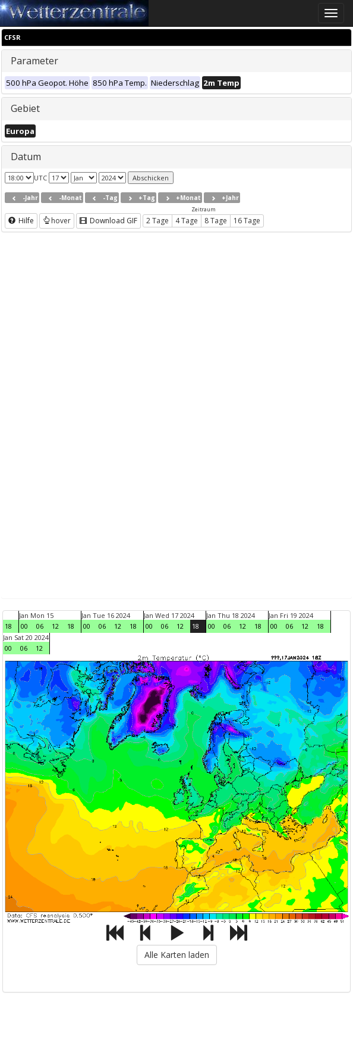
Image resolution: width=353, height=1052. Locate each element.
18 (8, 626)
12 (55, 626)
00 (24, 626)
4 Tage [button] (186, 221)
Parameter (34, 60)
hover (57, 220)
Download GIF (108, 220)
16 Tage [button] (247, 221)
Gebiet (25, 108)
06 (39, 626)
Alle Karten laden (176, 954)
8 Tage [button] (215, 221)
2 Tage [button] (157, 221)
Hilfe (21, 220)
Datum (26, 156)
